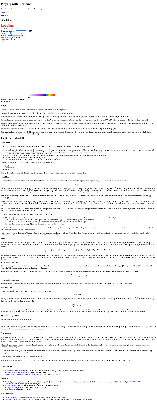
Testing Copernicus (11, 397)
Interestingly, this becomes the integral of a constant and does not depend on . (78, 280)
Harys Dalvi (5, 12)
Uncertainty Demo (11, 399)
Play (3, 41)
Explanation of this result (11, 262)
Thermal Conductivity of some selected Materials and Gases (24, 374)
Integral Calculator (11, 389)
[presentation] (78, 184)
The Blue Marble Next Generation (61, 382)
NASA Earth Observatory (138, 382)
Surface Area (9, 387)
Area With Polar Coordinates (14, 385)
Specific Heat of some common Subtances (18, 372)
